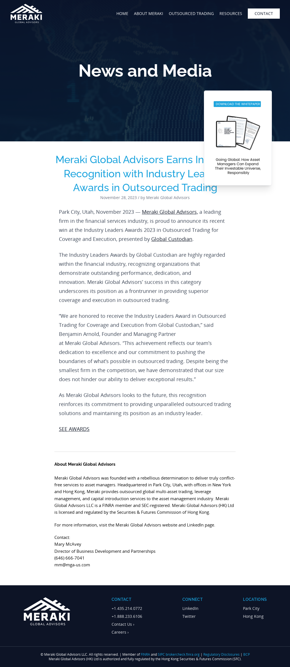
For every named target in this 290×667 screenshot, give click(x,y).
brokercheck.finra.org (183, 654)
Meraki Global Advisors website (146, 525)
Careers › (120, 632)
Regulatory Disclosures (221, 654)
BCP (246, 654)
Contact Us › (123, 624)
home (122, 13)
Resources (230, 13)
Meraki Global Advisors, (170, 211)
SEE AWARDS (74, 429)
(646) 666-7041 (69, 558)
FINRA (145, 654)
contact (264, 13)
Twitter (189, 616)
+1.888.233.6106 (127, 616)
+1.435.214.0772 (127, 608)
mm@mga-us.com (72, 564)
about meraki (148, 13)
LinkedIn (190, 608)
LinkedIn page (200, 525)
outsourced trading (191, 13)
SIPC (161, 654)
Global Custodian (171, 239)
